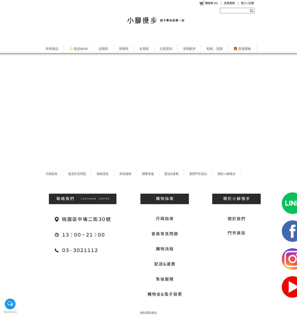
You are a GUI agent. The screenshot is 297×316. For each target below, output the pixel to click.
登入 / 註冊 (247, 3)
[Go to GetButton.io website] (10, 312)
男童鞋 (123, 48)
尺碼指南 (51, 173)
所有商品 (52, 48)
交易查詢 (229, 3)
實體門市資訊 (198, 173)
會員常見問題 (77, 173)
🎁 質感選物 (242, 48)
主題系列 (166, 48)
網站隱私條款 (148, 312)
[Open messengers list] (10, 304)
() (208, 3)
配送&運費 (172, 173)
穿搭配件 (189, 48)
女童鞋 (144, 48)
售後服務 (125, 173)
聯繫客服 (148, 173)
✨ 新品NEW (78, 48)
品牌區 (103, 48)
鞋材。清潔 (214, 48)
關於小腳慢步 (227, 173)
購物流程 (103, 173)
